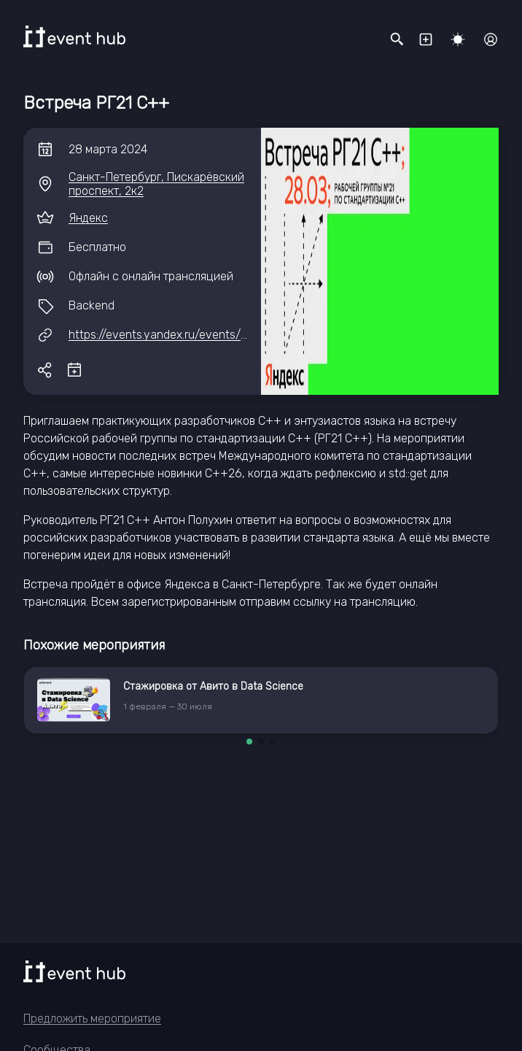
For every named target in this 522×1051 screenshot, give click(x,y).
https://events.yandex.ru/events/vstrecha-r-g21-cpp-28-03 (226, 335)
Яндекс (88, 218)
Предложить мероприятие (92, 1018)
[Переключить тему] (458, 39)
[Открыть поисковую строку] (397, 39)
